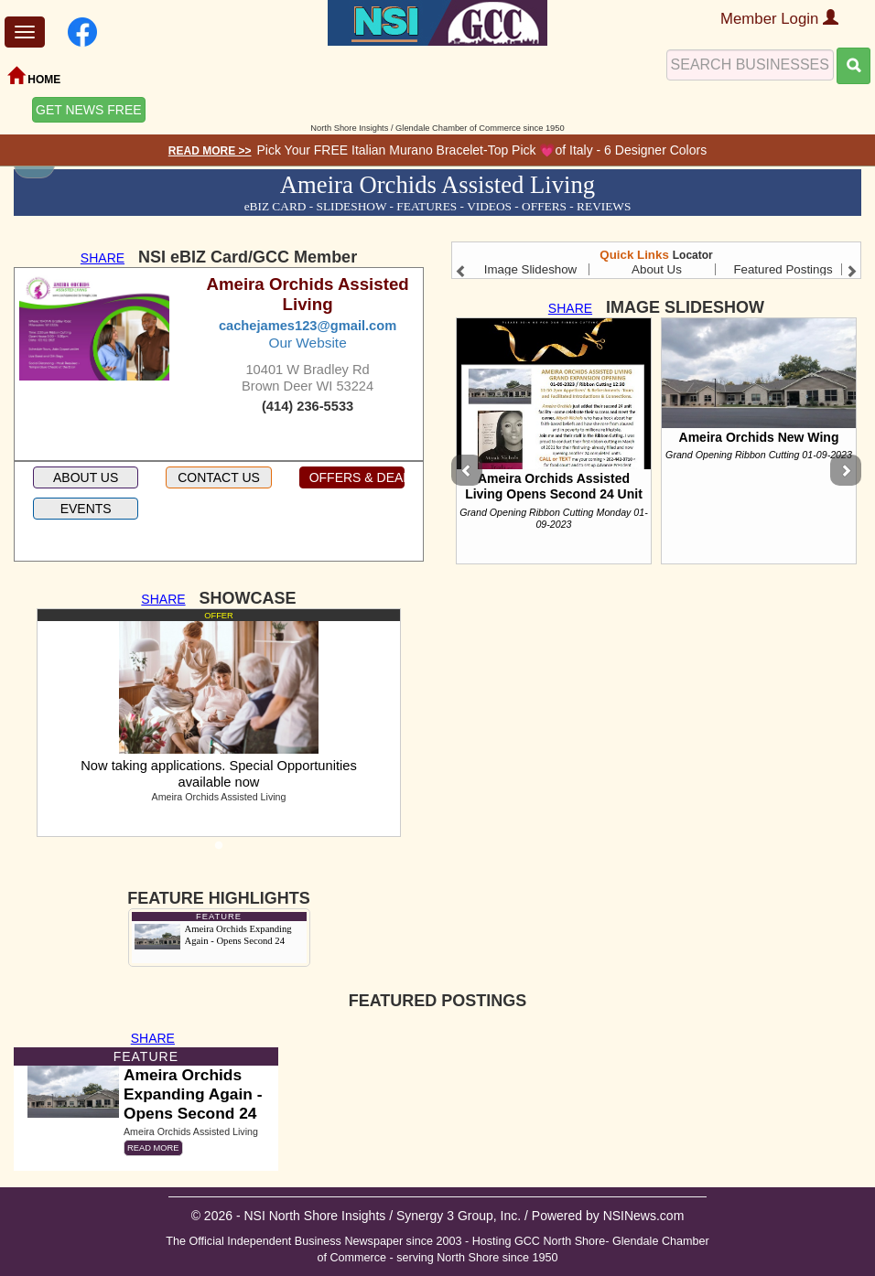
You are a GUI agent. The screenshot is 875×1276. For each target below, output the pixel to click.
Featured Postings (782, 269)
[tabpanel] (218, 722)
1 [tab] (219, 851)
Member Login (779, 18)
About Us (657, 269)
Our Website (307, 342)
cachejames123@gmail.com (307, 325)
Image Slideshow (531, 269)
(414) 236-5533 (307, 406)
